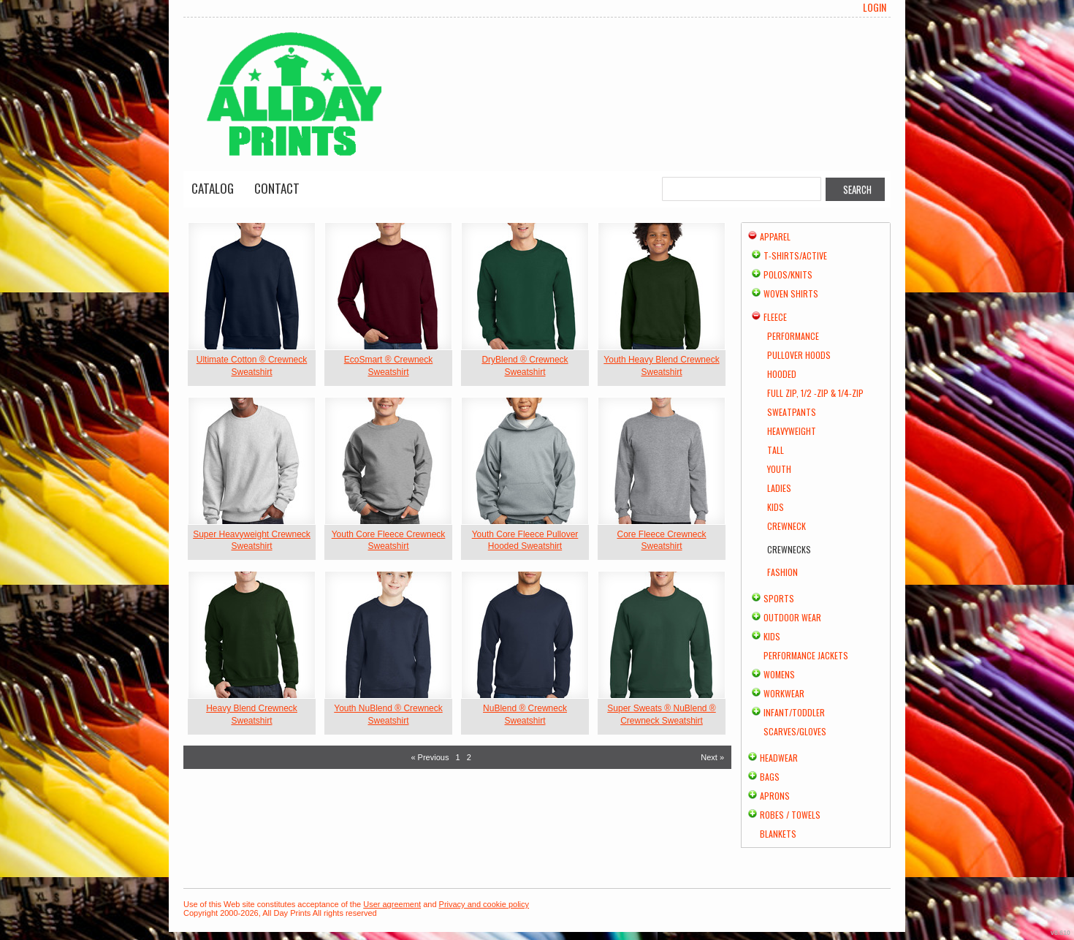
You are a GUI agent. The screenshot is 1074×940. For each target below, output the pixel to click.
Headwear (779, 757)
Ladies (779, 488)
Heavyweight (791, 431)
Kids (775, 507)
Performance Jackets (805, 655)
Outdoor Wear (792, 617)
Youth (779, 469)
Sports (778, 598)
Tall (775, 450)
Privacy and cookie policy (484, 904)
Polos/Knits (787, 274)
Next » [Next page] (712, 757)
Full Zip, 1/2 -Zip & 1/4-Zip (815, 393)
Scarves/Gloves (794, 731)
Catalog (212, 188)
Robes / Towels (790, 814)
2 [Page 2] (469, 757)
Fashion (782, 572)
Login (874, 7)
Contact (277, 188)
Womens (779, 674)
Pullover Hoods (799, 355)
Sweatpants (791, 412)
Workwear (783, 693)
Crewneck (786, 526)
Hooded (781, 374)
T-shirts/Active (795, 255)
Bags (770, 776)
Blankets (778, 833)
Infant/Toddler (794, 712)
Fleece (775, 317)
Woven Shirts (790, 293)
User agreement (392, 904)
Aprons (775, 795)
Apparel (775, 236)
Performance (793, 336)
